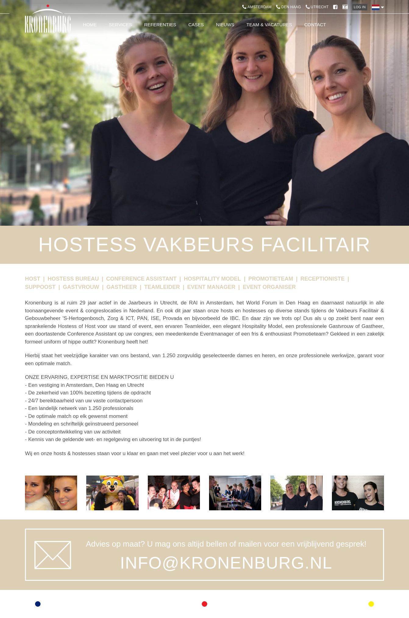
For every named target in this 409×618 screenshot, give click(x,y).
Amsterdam (257, 7)
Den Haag (288, 7)
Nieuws (225, 24)
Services (120, 24)
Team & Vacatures (269, 24)
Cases (196, 24)
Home (90, 24)
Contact (315, 24)
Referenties (160, 24)
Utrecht (317, 7)
